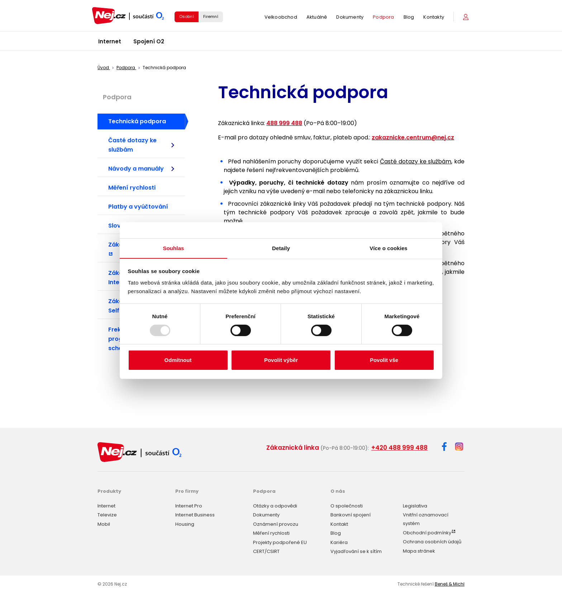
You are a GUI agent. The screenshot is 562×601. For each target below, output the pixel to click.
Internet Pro (188, 505)
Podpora (383, 17)
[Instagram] (459, 447)
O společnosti (346, 505)
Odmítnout (178, 360)
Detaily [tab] (281, 248)
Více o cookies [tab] (389, 248)
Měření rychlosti (132, 187)
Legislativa (415, 505)
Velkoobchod (281, 17)
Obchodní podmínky (427, 532)
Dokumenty (349, 17)
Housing (184, 523)
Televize (107, 514)
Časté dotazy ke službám (141, 145)
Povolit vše (384, 360)
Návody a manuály (141, 168)
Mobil (103, 523)
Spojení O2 (148, 43)
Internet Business (195, 514)
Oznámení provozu (275, 523)
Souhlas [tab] (173, 248)
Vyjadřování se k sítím (356, 551)
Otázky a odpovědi (275, 505)
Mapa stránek (419, 550)
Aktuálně (316, 17)
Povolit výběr (281, 360)
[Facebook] (444, 447)
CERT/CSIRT (266, 551)
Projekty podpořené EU (280, 541)
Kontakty (433, 17)
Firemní (210, 17)
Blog (409, 17)
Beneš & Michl (450, 584)
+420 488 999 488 (399, 447)
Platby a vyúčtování (138, 206)
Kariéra (339, 541)
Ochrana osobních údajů (432, 541)
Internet (109, 43)
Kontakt (339, 523)
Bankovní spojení (350, 514)
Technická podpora (137, 121)
